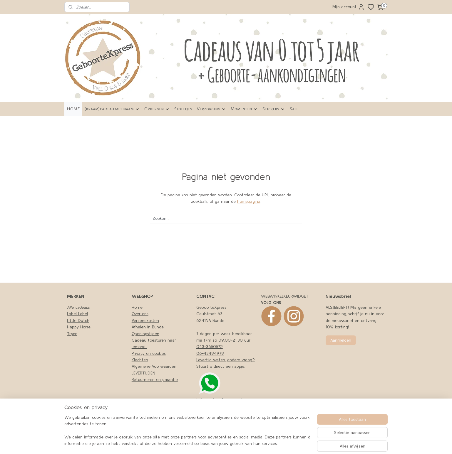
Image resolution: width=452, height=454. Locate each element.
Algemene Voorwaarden (154, 366)
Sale (294, 109)
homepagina (248, 201)
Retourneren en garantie (155, 379)
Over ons (140, 313)
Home (137, 307)
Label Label (77, 313)
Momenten (244, 109)
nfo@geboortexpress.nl (219, 399)
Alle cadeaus (78, 307)
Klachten (140, 359)
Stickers (273, 109)
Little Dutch (78, 320)
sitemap (274, 443)
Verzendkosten (145, 320)
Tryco (72, 333)
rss (285, 443)
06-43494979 (210, 353)
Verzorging (211, 109)
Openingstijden (145, 333)
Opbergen (157, 109)
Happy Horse (79, 327)
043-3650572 (209, 346)
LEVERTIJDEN (143, 373)
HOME (73, 109)
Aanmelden (340, 340)
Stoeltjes (183, 109)
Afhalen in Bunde (148, 327)
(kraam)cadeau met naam (112, 109)
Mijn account (348, 7)
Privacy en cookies (149, 353)
